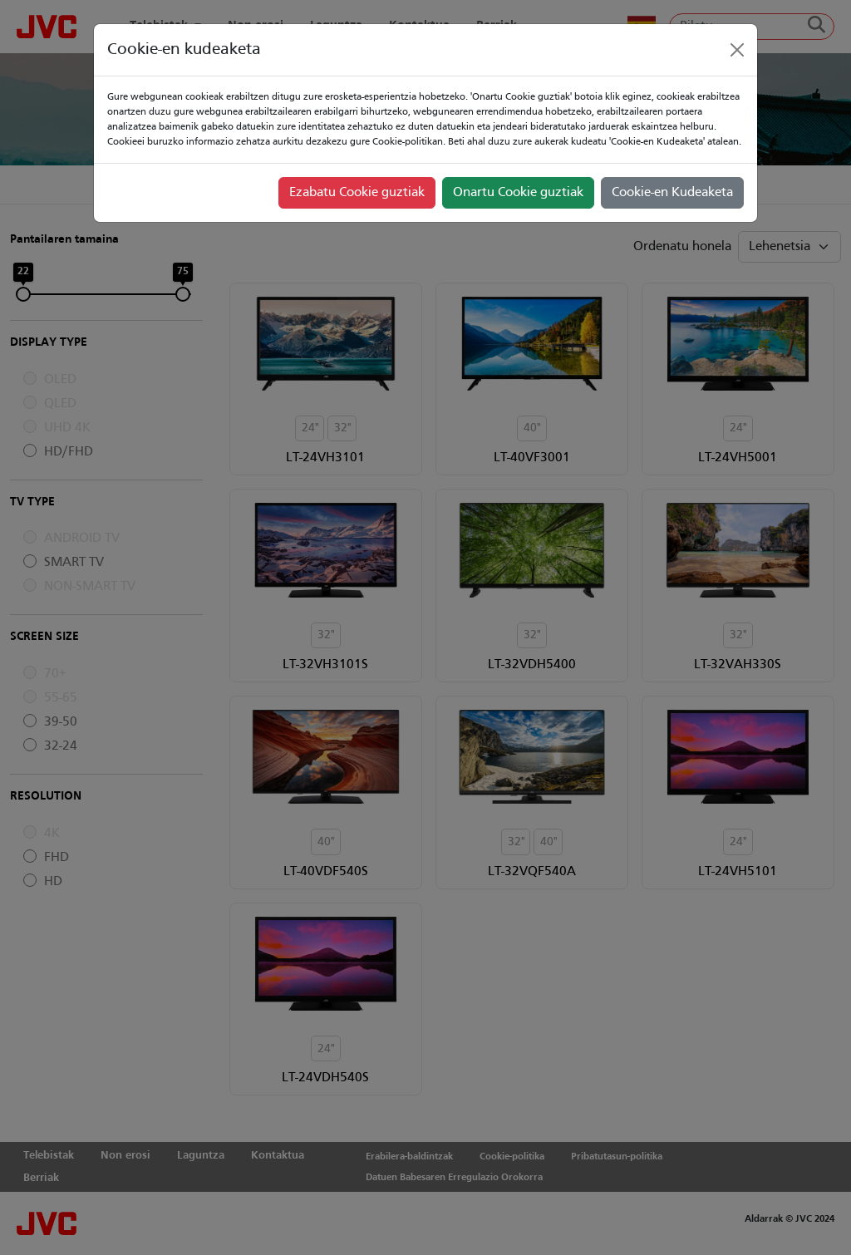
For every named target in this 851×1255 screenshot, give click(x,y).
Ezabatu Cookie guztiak (357, 192)
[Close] (737, 50)
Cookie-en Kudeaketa (672, 192)
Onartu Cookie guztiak (518, 192)
